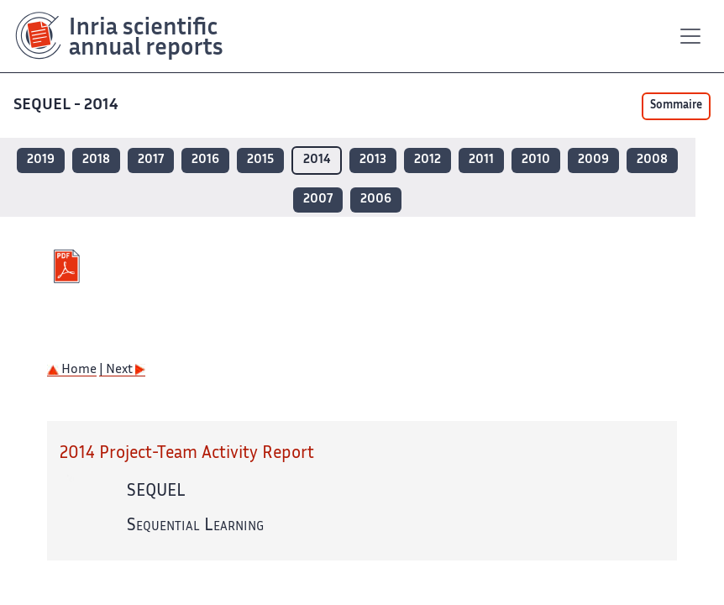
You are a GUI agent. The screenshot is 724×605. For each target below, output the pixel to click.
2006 (375, 199)
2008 (652, 160)
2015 (260, 160)
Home (72, 370)
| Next (122, 370)
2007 (318, 199)
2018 (96, 160)
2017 (151, 160)
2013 (372, 160)
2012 (427, 160)
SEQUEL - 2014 (67, 105)
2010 (536, 160)
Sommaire (676, 106)
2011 (481, 160)
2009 (593, 160)
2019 (41, 160)
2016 (205, 160)
